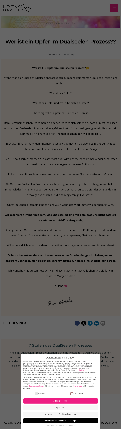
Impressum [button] (72, 423)
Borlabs (81, 368)
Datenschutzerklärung (36, 384)
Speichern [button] (60, 405)
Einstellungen (78, 384)
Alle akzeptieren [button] (61, 399)
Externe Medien (77, 391)
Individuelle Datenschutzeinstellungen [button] (60, 419)
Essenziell (40, 391)
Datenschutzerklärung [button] (62, 423)
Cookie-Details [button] (50, 423)
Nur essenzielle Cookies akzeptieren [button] (60, 412)
